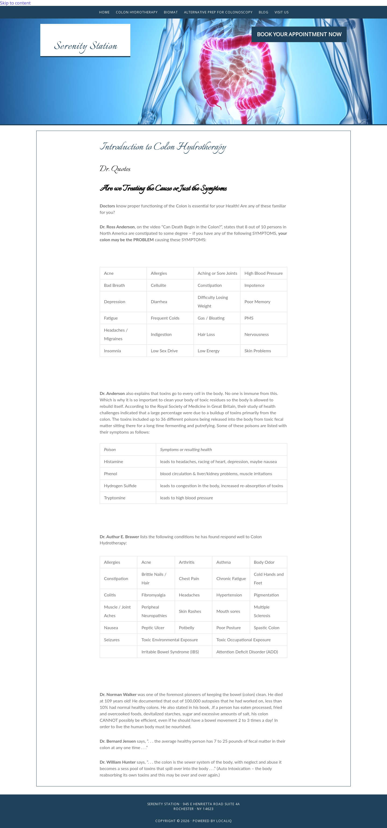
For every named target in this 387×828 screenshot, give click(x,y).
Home (104, 12)
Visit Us (282, 12)
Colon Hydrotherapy (137, 12)
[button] (299, 34)
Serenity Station (85, 46)
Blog (264, 12)
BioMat (171, 12)
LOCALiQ (224, 821)
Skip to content (15, 3)
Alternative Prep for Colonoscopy (218, 12)
